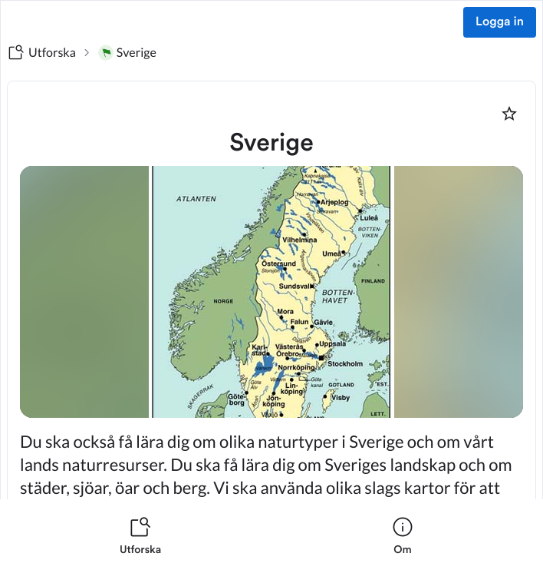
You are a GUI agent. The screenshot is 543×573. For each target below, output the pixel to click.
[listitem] (140, 536)
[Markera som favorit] (509, 114)
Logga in (500, 22)
